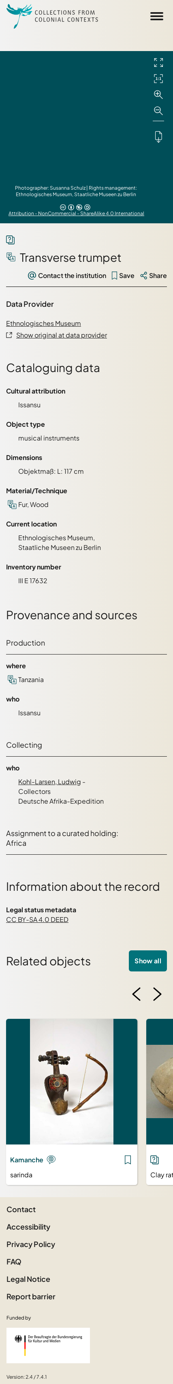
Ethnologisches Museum (43, 323)
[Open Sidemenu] (157, 16)
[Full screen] (158, 62)
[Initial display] (158, 78)
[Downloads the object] (158, 136)
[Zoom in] (158, 94)
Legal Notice (28, 1278)
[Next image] (157, 994)
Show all (148, 960)
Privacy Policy (30, 1244)
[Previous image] (136, 994)
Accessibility (28, 1226)
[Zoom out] (158, 111)
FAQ (13, 1261)
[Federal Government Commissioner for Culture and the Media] (48, 1345)
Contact (21, 1209)
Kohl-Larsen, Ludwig (49, 781)
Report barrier (31, 1296)
